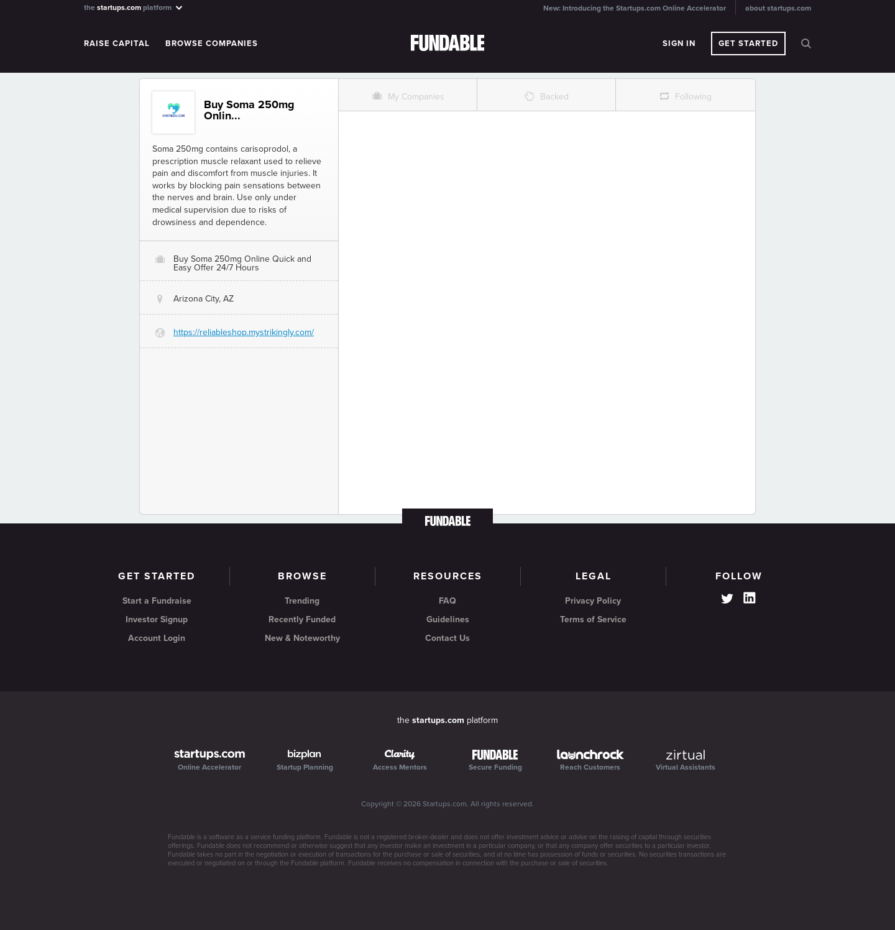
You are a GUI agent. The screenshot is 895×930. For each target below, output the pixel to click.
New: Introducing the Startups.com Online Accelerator (634, 8)
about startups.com (778, 8)
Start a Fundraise (156, 601)
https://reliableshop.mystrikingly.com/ (243, 332)
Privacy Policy (593, 601)
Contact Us (447, 638)
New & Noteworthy (302, 638)
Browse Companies (211, 43)
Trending (302, 601)
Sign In (679, 43)
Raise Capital (117, 43)
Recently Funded (302, 619)
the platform (134, 7)
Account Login (156, 638)
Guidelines (447, 619)
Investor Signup (157, 619)
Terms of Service (593, 619)
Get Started (748, 43)
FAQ (447, 601)
